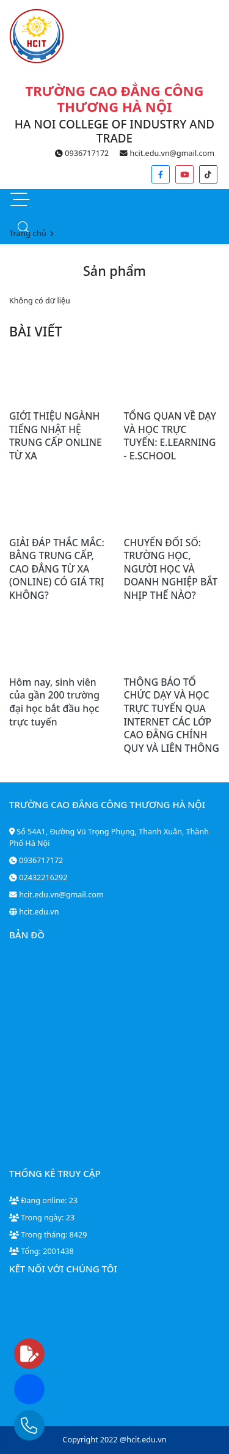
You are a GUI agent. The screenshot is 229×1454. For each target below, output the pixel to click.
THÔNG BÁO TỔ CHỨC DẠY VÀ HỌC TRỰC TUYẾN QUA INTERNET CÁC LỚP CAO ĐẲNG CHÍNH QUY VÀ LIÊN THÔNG (171, 715)
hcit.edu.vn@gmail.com (167, 153)
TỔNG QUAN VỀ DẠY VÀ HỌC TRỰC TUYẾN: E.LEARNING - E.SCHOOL (170, 435)
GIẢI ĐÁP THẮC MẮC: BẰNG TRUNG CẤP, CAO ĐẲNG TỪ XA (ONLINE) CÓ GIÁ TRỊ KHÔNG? (56, 569)
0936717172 (82, 153)
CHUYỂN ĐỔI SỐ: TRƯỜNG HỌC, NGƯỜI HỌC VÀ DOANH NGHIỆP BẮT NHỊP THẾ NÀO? (171, 569)
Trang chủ (27, 233)
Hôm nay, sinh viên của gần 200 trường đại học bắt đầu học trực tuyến (54, 702)
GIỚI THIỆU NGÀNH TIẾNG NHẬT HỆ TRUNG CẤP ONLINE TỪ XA (55, 435)
